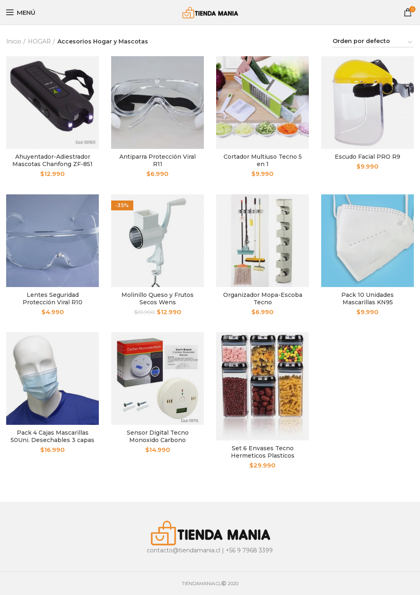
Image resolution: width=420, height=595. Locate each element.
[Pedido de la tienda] (373, 42)
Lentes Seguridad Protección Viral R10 (52, 298)
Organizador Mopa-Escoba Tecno (262, 298)
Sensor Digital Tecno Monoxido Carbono (158, 436)
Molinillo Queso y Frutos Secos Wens (157, 298)
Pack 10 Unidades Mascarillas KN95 (367, 298)
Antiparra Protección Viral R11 (157, 160)
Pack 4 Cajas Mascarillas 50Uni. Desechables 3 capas (52, 436)
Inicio (13, 41)
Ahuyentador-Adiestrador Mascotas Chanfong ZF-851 (52, 160)
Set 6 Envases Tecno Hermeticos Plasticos (262, 452)
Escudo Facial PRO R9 (367, 156)
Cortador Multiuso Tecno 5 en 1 (263, 160)
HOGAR (39, 41)
